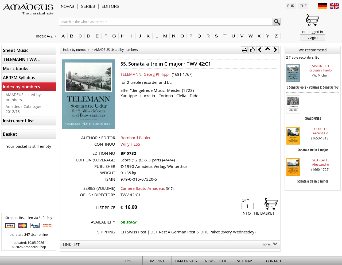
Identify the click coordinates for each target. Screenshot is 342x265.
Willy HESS (130, 144)
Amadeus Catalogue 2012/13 (23, 109)
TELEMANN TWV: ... (22, 59)
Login (313, 37)
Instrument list (18, 121)
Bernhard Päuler (136, 137)
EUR (291, 5)
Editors (110, 6)
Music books (15, 68)
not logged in (312, 31)
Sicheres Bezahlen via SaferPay (28, 217)
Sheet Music (15, 50)
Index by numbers (21, 87)
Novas (67, 6)
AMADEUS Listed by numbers (23, 97)
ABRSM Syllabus (19, 78)
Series (88, 6)
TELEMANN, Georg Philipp (145, 74)
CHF (303, 5)
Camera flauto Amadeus (143, 188)
